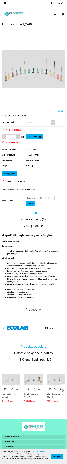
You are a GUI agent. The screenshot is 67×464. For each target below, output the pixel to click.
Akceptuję (57, 456)
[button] (60, 3)
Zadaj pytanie (9, 174)
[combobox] (40, 122)
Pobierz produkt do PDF (14, 181)
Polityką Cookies (39, 452)
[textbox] (38, 122)
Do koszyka (34, 136)
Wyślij (30, 203)
